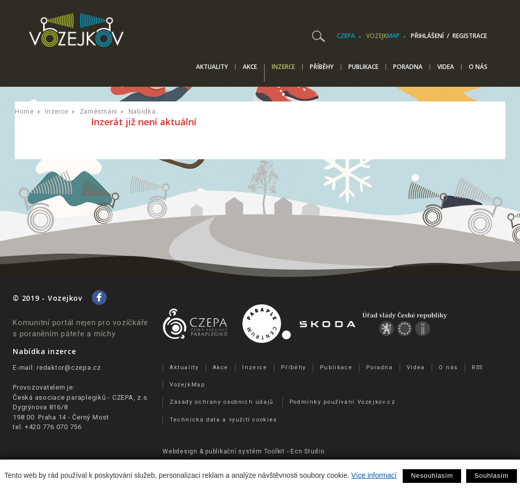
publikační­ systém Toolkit (245, 451)
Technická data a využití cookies (223, 419)
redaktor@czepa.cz (69, 367)
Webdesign (180, 451)
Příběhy (322, 67)
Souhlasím (491, 475)
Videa (445, 67)
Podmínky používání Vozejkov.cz (342, 402)
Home (24, 111)
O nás (478, 67)
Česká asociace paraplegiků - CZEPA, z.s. (81, 397)
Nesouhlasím (432, 475)
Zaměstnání (99, 111)
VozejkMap (187, 384)
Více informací (374, 475)
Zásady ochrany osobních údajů (222, 402)
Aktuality (212, 67)
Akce (250, 67)
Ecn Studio (307, 451)
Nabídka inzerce (44, 351)
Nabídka (142, 111)
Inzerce (283, 67)
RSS (477, 367)
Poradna (407, 67)
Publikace (363, 67)
